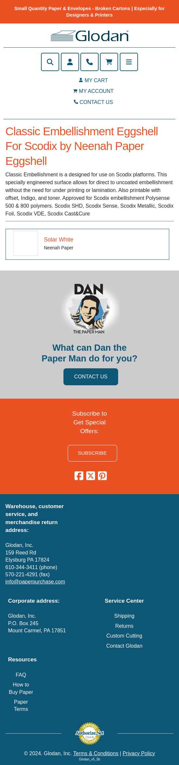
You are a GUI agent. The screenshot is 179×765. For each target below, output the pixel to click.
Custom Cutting (124, 636)
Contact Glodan (124, 646)
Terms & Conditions (95, 753)
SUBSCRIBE (92, 453)
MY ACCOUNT (96, 91)
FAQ (21, 675)
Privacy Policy (139, 753)
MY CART (96, 80)
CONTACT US (96, 102)
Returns (124, 626)
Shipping (124, 616)
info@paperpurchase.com (35, 581)
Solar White (59, 239)
